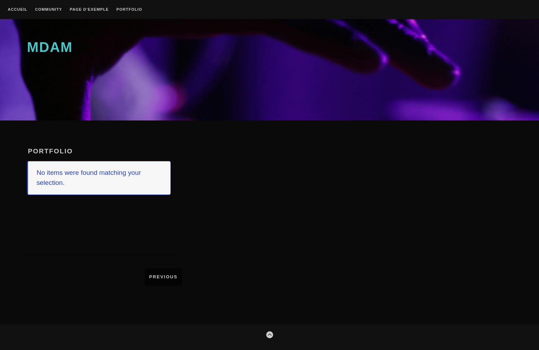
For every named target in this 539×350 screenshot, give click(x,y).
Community (48, 9)
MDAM (50, 47)
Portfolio (129, 9)
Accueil (17, 9)
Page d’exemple (89, 9)
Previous (163, 276)
